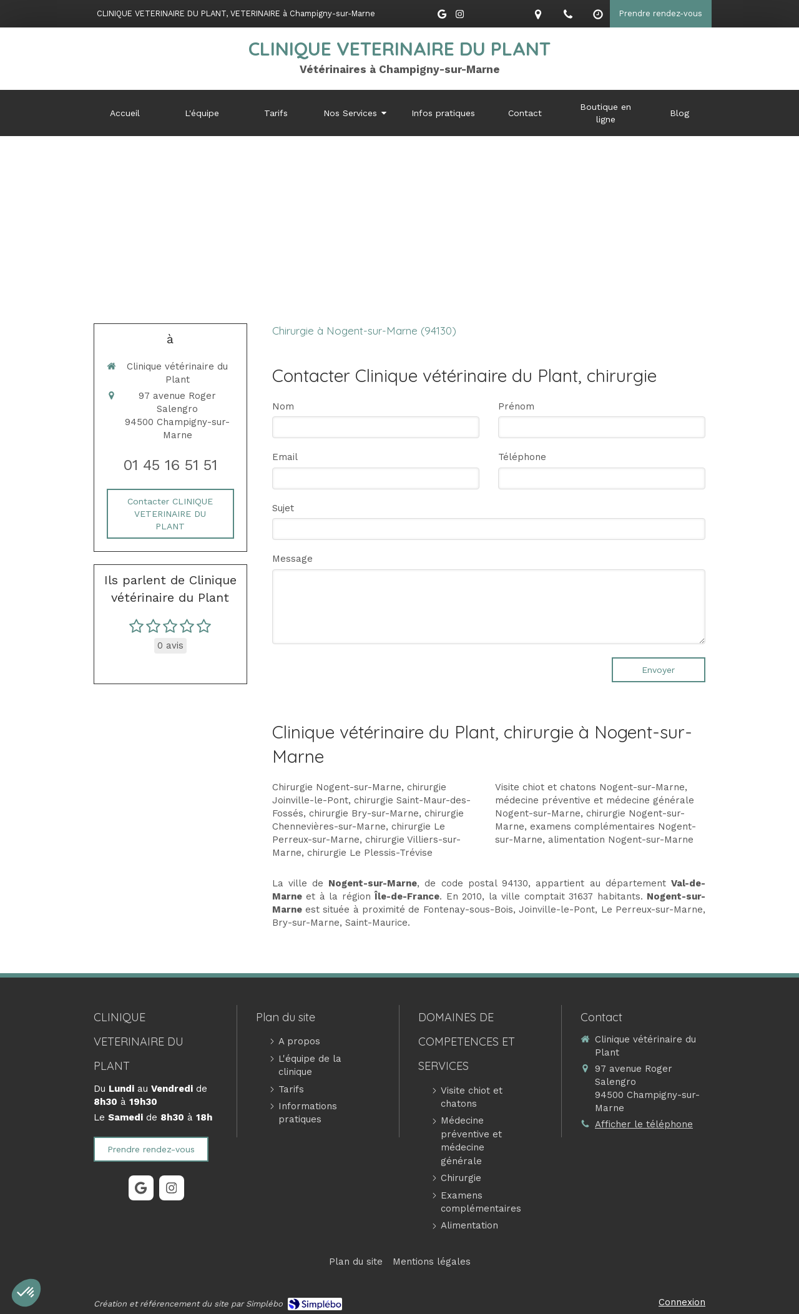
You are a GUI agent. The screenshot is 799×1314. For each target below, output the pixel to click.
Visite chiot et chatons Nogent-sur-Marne (590, 787)
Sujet (283, 508)
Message (292, 558)
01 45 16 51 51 (170, 465)
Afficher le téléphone (644, 1124)
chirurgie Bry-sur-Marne (364, 813)
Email (285, 457)
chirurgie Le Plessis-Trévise (370, 852)
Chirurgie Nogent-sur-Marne (336, 787)
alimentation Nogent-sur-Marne (621, 839)
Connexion (682, 1302)
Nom (283, 406)
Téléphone (522, 457)
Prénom (516, 406)
